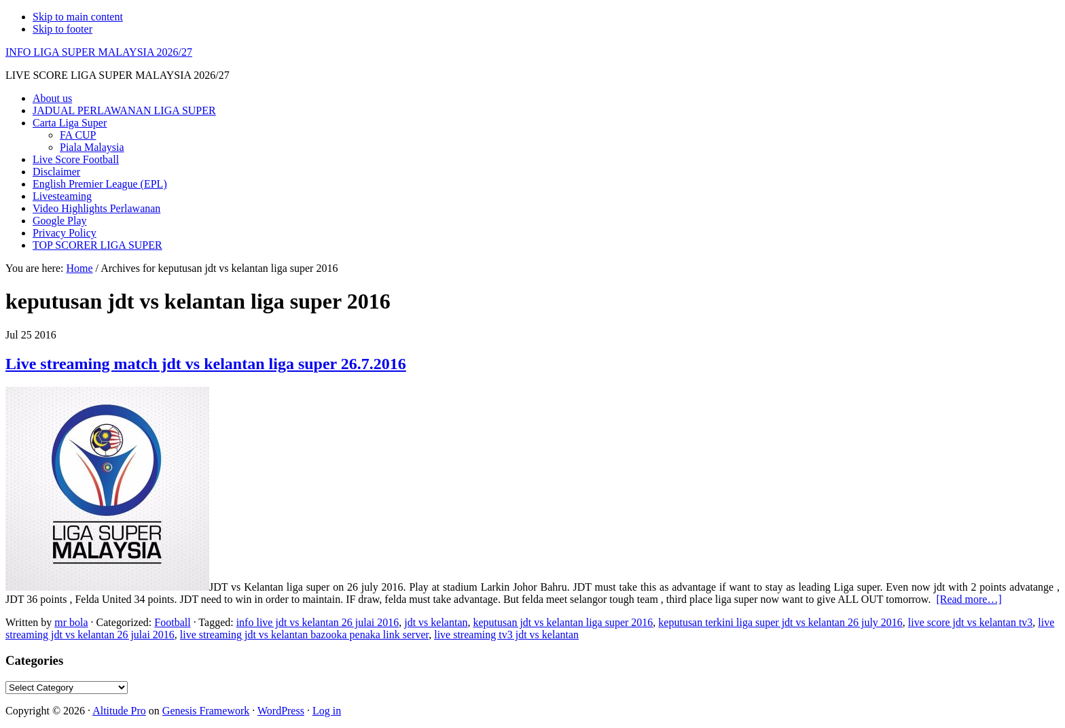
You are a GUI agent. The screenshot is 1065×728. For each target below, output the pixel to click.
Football (172, 622)
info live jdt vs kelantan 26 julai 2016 (317, 622)
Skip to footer (62, 29)
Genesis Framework (205, 710)
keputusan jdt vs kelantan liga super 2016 (563, 622)
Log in (326, 710)
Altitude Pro (119, 710)
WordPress (280, 710)
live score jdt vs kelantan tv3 (970, 622)
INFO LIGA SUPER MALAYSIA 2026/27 (98, 52)
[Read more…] (968, 599)
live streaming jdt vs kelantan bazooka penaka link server (304, 634)
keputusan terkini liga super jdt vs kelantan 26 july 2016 (780, 622)
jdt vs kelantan (435, 622)
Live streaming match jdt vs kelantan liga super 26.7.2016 (205, 363)
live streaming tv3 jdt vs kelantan (506, 634)
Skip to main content (78, 16)
